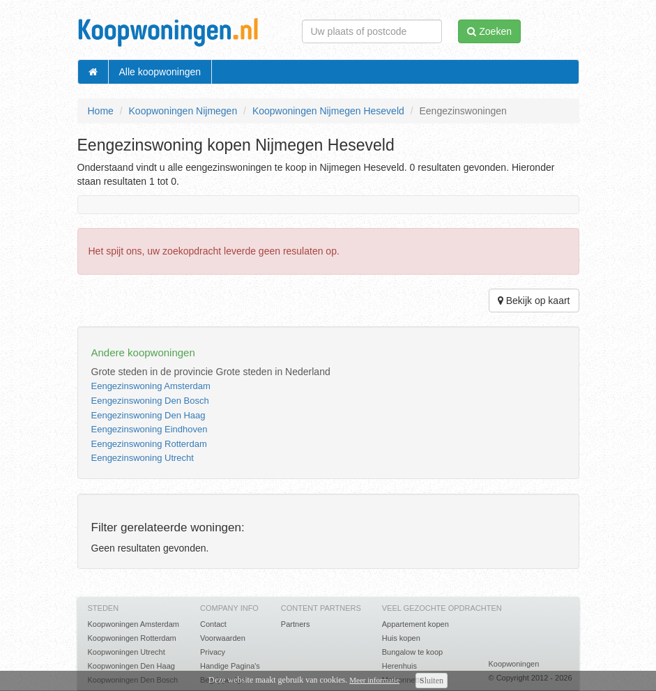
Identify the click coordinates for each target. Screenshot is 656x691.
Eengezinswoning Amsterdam (151, 386)
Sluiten (431, 680)
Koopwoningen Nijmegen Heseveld (328, 110)
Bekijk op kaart (534, 300)
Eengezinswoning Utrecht (142, 458)
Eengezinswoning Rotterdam (149, 444)
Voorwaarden (222, 638)
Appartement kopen (415, 624)
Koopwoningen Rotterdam (132, 638)
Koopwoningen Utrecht (126, 652)
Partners (295, 624)
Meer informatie (374, 680)
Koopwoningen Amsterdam (133, 624)
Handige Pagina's (230, 666)
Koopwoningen (513, 664)
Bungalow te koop (412, 652)
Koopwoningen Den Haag (131, 666)
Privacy (212, 652)
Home (101, 110)
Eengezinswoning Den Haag (148, 415)
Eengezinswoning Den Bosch (150, 400)
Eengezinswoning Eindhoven (149, 429)
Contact (213, 624)
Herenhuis (399, 666)
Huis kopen (401, 638)
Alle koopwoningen (160, 71)
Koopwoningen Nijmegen (183, 110)
